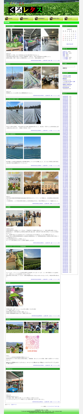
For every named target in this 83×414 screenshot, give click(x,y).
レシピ (70, 18)
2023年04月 (65, 112)
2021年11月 (65, 126)
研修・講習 (50, 60)
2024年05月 (65, 102)
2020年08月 (65, 135)
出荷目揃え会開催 (67, 75)
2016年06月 (65, 196)
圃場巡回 (65, 78)
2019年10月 (65, 147)
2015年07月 (65, 210)
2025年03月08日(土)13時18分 (37, 203)
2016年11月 (65, 189)
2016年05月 (65, 198)
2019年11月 (65, 146)
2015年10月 (65, 207)
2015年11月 (65, 206)
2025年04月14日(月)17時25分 (38, 95)
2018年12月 (65, 157)
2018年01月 (65, 169)
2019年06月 (65, 150)
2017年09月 (65, 175)
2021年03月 (65, 132)
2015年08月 (65, 209)
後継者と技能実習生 (67, 84)
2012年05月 (65, 256)
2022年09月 (65, 115)
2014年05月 (65, 229)
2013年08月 (65, 238)
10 (58, 406)
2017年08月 (65, 176)
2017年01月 (65, 186)
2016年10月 (65, 190)
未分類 (51, 203)
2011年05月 (65, 265)
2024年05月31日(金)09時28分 (37, 315)
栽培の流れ (56, 18)
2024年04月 (65, 103)
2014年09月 (65, 223)
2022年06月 (65, 117)
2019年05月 (65, 152)
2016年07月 (65, 195)
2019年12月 (65, 145)
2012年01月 (65, 262)
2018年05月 (65, 165)
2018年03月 (65, 167)
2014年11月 (65, 220)
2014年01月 (65, 233)
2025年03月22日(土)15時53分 (36, 165)
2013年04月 (65, 243)
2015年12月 (65, 205)
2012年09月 (65, 252)
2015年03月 (65, 215)
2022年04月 (65, 120)
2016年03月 (65, 200)
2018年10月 (65, 159)
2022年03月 (65, 122)
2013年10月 (65, 236)
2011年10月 (65, 263)
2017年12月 (65, 170)
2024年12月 (65, 99)
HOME (10, 18)
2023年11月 (65, 107)
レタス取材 (65, 58)
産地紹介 (25, 18)
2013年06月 (65, 240)
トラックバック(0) (56, 60)
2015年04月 (65, 213)
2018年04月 (65, 166)
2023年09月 (65, 109)
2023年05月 (65, 110)
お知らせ (50, 315)
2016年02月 (65, 202)
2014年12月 (65, 219)
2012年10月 (65, 250)
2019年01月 (65, 156)
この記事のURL (45, 60)
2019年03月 (65, 155)
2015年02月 (65, 216)
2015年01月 (65, 217)
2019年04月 (65, 153)
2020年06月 (65, 137)
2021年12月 (65, 125)
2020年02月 (65, 142)
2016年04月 (65, 199)
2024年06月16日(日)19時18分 (36, 279)
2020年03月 (65, 140)
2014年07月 (65, 226)
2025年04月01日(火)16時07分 (36, 130)
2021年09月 (65, 127)
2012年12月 (65, 248)
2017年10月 (65, 173)
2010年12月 (65, 269)
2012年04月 (65, 258)
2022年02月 (65, 123)
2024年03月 (65, 105)
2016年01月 (65, 203)
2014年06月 (65, 228)
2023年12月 (65, 106)
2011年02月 (65, 266)
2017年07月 (65, 177)
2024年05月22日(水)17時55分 (38, 365)
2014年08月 (65, 225)
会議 (51, 242)
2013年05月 (65, 242)
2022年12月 (65, 113)
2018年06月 (65, 163)
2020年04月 (65, 139)
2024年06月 (65, 100)
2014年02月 (65, 232)
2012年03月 (65, 259)
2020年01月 (65, 143)
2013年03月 (65, 245)
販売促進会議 (66, 87)
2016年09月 (65, 192)
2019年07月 (65, 149)
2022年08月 (65, 116)
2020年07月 (65, 136)
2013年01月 (65, 246)
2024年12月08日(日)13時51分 (38, 242)
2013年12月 (65, 235)
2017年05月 (65, 180)
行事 (51, 95)
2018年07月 (65, 162)
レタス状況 (50, 130)
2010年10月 (65, 272)
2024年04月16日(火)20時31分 (37, 401)
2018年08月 (65, 160)
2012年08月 (65, 253)
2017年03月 (65, 183)
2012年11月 (65, 249)
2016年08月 (65, 193)
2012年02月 (65, 260)
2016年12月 (65, 187)
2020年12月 (65, 133)
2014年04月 (65, 230)
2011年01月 (65, 268)
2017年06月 (65, 179)
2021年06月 (65, 129)
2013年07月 (65, 239)
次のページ (14, 404)
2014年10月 (65, 222)
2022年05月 (65, 119)
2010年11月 (65, 270)
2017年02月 (65, 185)
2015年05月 (65, 212)
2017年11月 (65, 172)
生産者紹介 (41, 18)
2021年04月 (65, 130)
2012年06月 (65, 255)
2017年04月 (65, 182)
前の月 (68, 44)
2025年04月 (65, 96)
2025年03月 (65, 97)
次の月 (71, 44)
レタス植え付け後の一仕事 (69, 81)
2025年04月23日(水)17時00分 (36, 60)
